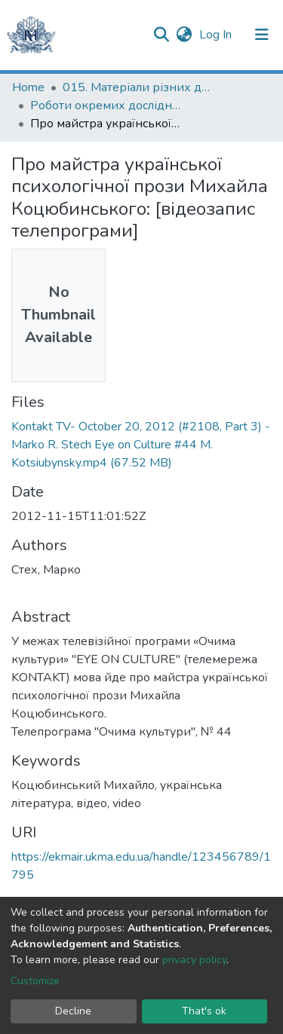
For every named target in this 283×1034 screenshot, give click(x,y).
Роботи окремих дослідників (105, 105)
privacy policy (194, 960)
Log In (217, 34)
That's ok (204, 1011)
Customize (35, 981)
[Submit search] (161, 34)
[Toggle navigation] (262, 35)
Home (28, 87)
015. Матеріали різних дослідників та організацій (138, 87)
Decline (73, 1011)
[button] (183, 35)
